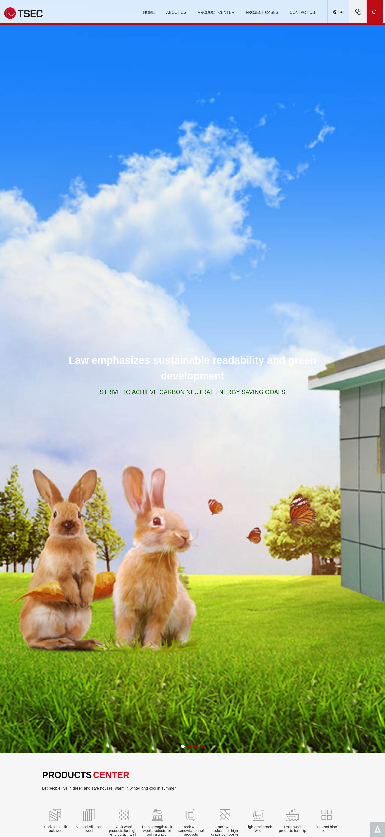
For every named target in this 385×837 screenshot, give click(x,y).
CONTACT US (302, 12)
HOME (149, 12)
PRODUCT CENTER (216, 12)
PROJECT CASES (262, 12)
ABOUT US (176, 12)
